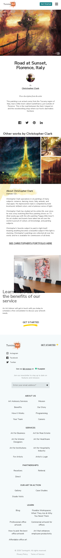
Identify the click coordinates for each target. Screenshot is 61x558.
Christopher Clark (30, 88)
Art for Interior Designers (18, 440)
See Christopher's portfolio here (30, 243)
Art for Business (18, 433)
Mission (41, 401)
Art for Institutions (18, 448)
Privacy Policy (22, 554)
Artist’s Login (42, 456)
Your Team (18, 419)
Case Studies (42, 490)
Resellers (18, 470)
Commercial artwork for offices (41, 523)
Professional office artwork (18, 523)
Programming (42, 413)
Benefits (18, 407)
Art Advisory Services (18, 401)
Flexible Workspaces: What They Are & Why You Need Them (41, 513)
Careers (41, 419)
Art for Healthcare (41, 439)
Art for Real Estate (41, 433)
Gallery (18, 490)
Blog (18, 510)
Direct (18, 476)
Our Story (41, 407)
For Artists (18, 456)
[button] (56, 4)
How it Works (18, 413)
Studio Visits (18, 496)
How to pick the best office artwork (17, 532)
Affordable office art (18, 539)
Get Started (46, 4)
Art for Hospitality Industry (41, 449)
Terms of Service (37, 554)
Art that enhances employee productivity (42, 532)
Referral (41, 470)
